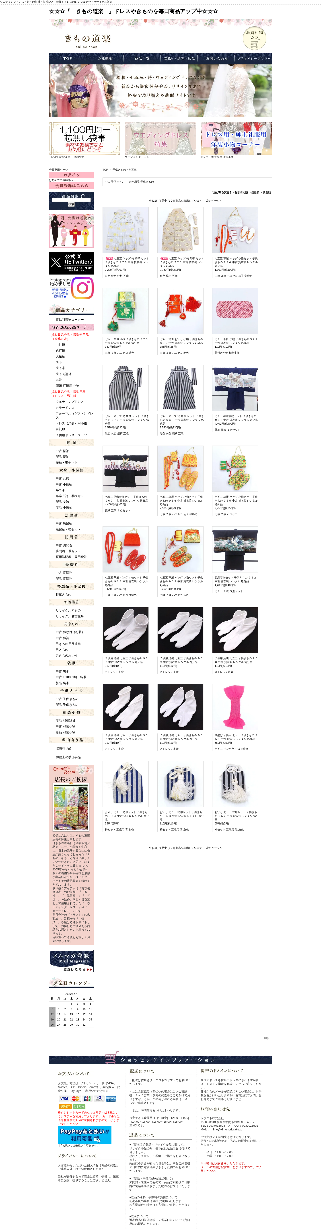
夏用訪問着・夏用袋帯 (71, 557)
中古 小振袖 (64, 484)
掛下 (59, 362)
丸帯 (59, 380)
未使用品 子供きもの (141, 181)
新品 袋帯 (62, 683)
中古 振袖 (62, 451)
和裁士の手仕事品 (68, 757)
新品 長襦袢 (64, 578)
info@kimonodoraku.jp (227, 1129)
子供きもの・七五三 (125, 169)
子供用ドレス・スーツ (71, 435)
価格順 (255, 192)
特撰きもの (63, 594)
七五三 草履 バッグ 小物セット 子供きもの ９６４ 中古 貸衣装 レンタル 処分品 (126, 581)
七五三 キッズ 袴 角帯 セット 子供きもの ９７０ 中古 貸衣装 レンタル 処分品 (127, 420)
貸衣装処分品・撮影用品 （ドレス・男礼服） (68, 394)
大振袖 (60, 356)
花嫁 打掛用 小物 (67, 385)
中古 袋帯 (62, 671)
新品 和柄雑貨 (65, 720)
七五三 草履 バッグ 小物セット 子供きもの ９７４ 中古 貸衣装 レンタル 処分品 (236, 262)
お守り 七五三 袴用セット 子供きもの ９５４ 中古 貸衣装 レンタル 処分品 (127, 816)
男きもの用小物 (67, 655)
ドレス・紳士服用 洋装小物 (217, 157)
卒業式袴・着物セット (71, 496)
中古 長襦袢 (64, 572)
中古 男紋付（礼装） (70, 632)
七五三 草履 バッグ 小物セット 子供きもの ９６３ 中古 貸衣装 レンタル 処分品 (181, 581)
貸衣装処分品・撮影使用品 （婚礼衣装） (70, 337)
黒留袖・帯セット (68, 529)
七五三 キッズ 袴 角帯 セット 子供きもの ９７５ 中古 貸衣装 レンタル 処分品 (182, 262)
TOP (105, 169)
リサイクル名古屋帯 (70, 616)
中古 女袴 (62, 478)
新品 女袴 (62, 502)
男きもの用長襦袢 (68, 644)
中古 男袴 (62, 638)
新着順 (267, 192)
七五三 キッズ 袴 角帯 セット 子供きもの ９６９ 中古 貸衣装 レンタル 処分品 (182, 420)
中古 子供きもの (114, 181)
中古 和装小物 (65, 726)
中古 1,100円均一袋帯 (71, 677)
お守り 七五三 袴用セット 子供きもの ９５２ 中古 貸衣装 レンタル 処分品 (237, 816)
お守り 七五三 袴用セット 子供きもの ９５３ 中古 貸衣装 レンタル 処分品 (182, 816)
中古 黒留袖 (64, 523)
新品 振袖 (62, 457)
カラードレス (65, 407)
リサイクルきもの (68, 610)
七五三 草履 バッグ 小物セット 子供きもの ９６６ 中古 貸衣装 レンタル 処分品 (181, 500)
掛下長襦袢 (63, 374)
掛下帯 (60, 368)
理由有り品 (63, 748)
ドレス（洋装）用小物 (71, 423)
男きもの (62, 649)
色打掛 (60, 350)
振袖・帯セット (67, 462)
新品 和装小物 (65, 732)
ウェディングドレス (137, 157)
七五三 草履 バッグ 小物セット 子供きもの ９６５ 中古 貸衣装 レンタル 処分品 (236, 500)
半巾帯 (60, 490)
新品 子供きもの (67, 704)
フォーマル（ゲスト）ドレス (74, 415)
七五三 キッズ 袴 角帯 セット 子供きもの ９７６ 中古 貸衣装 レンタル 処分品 (127, 262)
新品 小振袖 (64, 507)
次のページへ (214, 200)
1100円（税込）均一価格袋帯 (66, 157)
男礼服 (60, 429)
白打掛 (60, 345)
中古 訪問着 (64, 545)
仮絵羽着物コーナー (70, 319)
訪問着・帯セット (68, 551)
